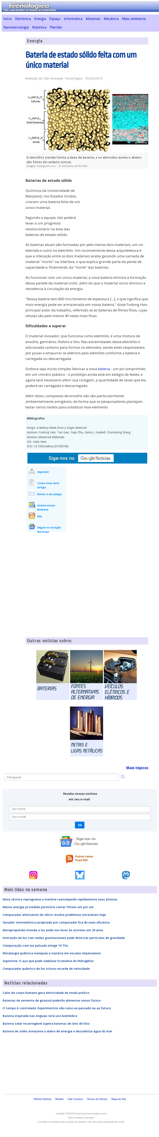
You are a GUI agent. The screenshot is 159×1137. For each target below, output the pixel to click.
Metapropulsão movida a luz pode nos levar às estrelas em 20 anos (53, 930)
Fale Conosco (75, 1099)
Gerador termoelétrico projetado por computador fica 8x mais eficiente (56, 922)
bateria (104, 368)
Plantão (56, 27)
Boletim (59, 1099)
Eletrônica (23, 18)
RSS (39, 516)
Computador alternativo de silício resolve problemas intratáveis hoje (54, 915)
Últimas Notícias (43, 1099)
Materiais (93, 18)
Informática (73, 18)
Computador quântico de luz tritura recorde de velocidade (46, 968)
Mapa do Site (118, 1099)
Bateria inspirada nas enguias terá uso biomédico (40, 1016)
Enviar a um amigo (49, 494)
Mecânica (111, 18)
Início (7, 18)
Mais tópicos (137, 767)
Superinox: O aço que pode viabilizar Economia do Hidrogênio (48, 961)
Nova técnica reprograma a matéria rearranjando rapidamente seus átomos (60, 899)
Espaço (54, 18)
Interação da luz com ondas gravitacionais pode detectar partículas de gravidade (64, 938)
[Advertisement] (117, 201)
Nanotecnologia (16, 27)
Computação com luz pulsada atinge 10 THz (35, 945)
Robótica (39, 27)
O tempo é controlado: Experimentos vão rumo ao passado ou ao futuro (57, 1008)
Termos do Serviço (97, 1099)
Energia (40, 18)
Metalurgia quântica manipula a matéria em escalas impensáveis (52, 953)
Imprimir (43, 472)
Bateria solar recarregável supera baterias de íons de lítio (46, 1023)
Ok (80, 825)
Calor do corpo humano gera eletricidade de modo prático (46, 993)
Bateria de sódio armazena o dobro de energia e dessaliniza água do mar (57, 1031)
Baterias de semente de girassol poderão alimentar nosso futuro (52, 1000)
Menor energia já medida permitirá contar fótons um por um (48, 907)
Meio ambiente (134, 18)
